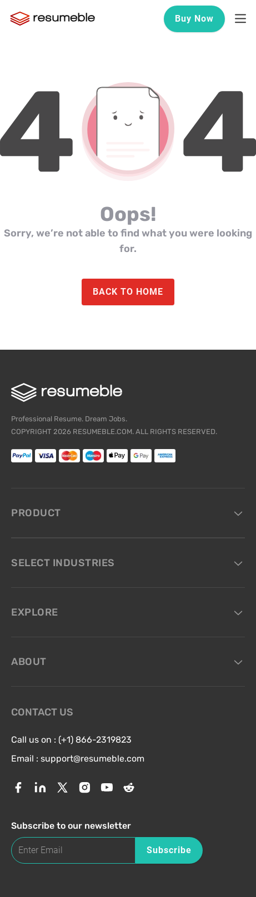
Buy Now (194, 18)
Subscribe (169, 850)
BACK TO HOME (128, 291)
